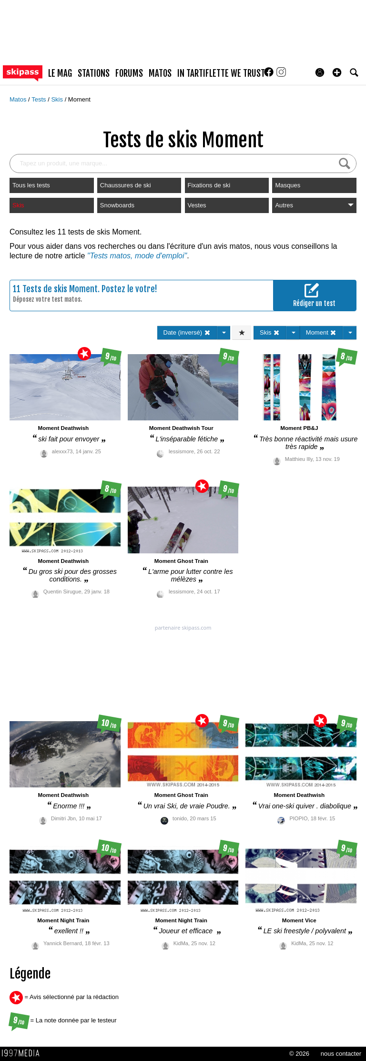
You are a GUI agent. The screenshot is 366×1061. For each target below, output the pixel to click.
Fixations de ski (209, 185)
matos (160, 73)
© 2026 (299, 1053)
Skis (57, 99)
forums (129, 73)
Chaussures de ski (125, 185)
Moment (79, 99)
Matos (19, 99)
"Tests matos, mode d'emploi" (137, 256)
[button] (337, 72)
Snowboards (117, 205)
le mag (60, 73)
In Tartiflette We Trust (221, 73)
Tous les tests (31, 185)
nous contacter (341, 1053)
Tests (39, 99)
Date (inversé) (187, 332)
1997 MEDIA (23, 1053)
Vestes (197, 205)
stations (94, 73)
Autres (314, 205)
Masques (287, 185)
